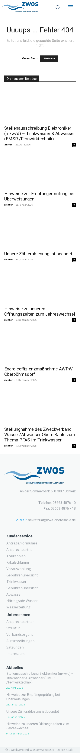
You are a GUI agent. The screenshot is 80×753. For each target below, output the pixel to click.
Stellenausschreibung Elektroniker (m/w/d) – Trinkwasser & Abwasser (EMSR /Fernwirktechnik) (39, 133)
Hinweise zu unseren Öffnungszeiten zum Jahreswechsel (39, 311)
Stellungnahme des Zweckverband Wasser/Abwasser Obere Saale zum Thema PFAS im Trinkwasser (39, 435)
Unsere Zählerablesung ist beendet (38, 253)
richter (8, 204)
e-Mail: (21, 520)
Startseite (49, 58)
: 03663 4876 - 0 (57, 503)
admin (8, 144)
